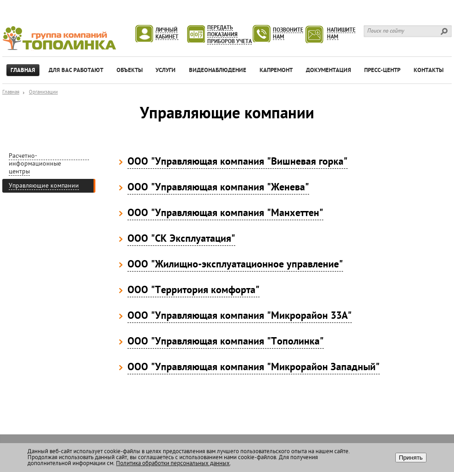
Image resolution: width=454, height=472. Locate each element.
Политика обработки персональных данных (173, 463)
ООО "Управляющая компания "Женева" (218, 188)
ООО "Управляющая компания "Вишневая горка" (237, 162)
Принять (411, 457)
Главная (10, 92)
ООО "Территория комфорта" (193, 290)
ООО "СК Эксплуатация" (181, 239)
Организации (43, 92)
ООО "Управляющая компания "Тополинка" (225, 342)
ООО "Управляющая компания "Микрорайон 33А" (239, 316)
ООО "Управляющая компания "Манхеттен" (225, 213)
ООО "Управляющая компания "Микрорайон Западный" (253, 367)
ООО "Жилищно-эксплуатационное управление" (235, 265)
